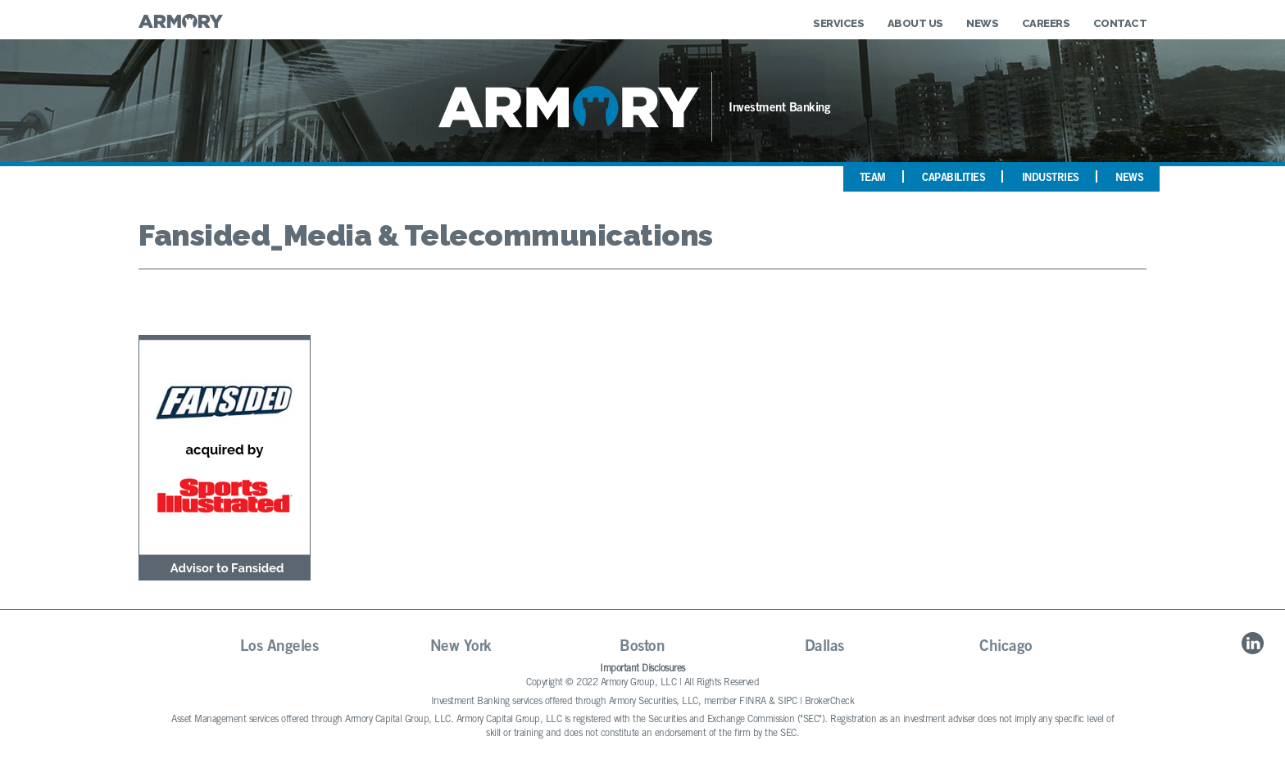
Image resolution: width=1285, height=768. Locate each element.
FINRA (752, 702)
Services (838, 23)
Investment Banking (779, 108)
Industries (1050, 179)
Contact (1120, 23)
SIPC (787, 702)
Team (873, 179)
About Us (915, 23)
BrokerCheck (830, 702)
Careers (1046, 23)
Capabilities (953, 179)
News (982, 23)
